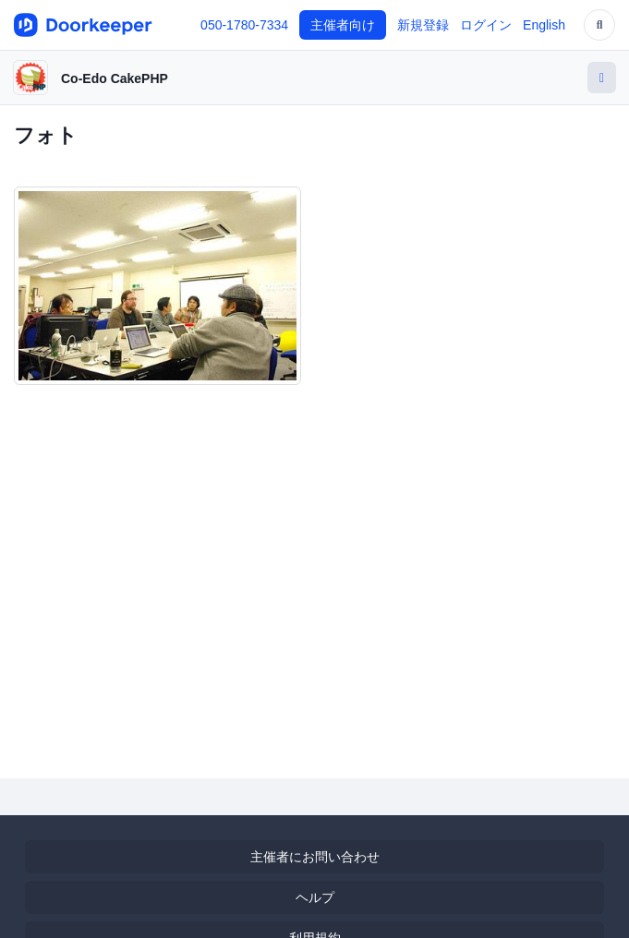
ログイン (486, 25)
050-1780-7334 (244, 25)
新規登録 (423, 25)
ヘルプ (315, 897)
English (544, 25)
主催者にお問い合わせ (315, 856)
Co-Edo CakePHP (114, 78)
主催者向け (342, 25)
